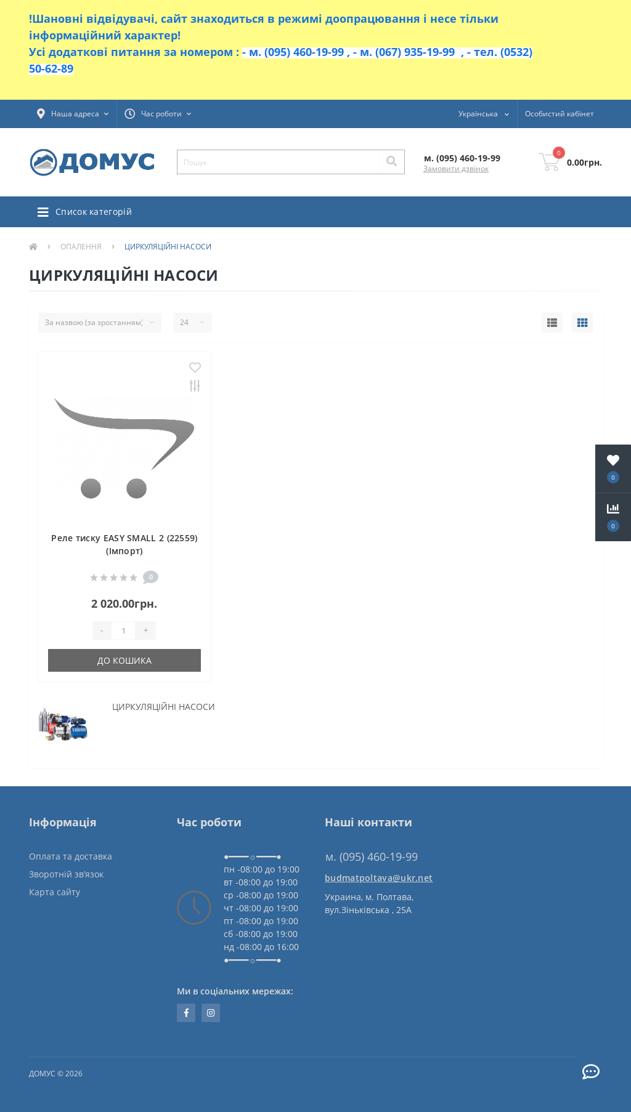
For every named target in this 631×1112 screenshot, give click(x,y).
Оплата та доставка (70, 856)
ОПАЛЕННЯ (81, 246)
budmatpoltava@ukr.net (379, 878)
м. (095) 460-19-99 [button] (371, 857)
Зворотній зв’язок (66, 874)
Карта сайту (54, 892)
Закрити (577, 49)
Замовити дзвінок (456, 168)
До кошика (124, 660)
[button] (72, 114)
